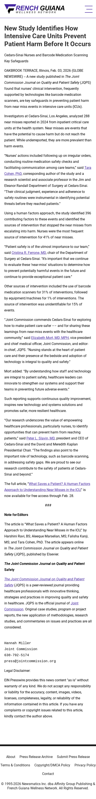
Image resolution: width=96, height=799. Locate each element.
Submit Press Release (73, 757)
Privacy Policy (85, 765)
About (10, 757)
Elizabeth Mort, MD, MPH (50, 338)
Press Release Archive (36, 757)
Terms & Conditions (15, 765)
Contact (48, 774)
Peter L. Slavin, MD (40, 438)
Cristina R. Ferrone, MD (29, 253)
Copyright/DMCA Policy (52, 765)
